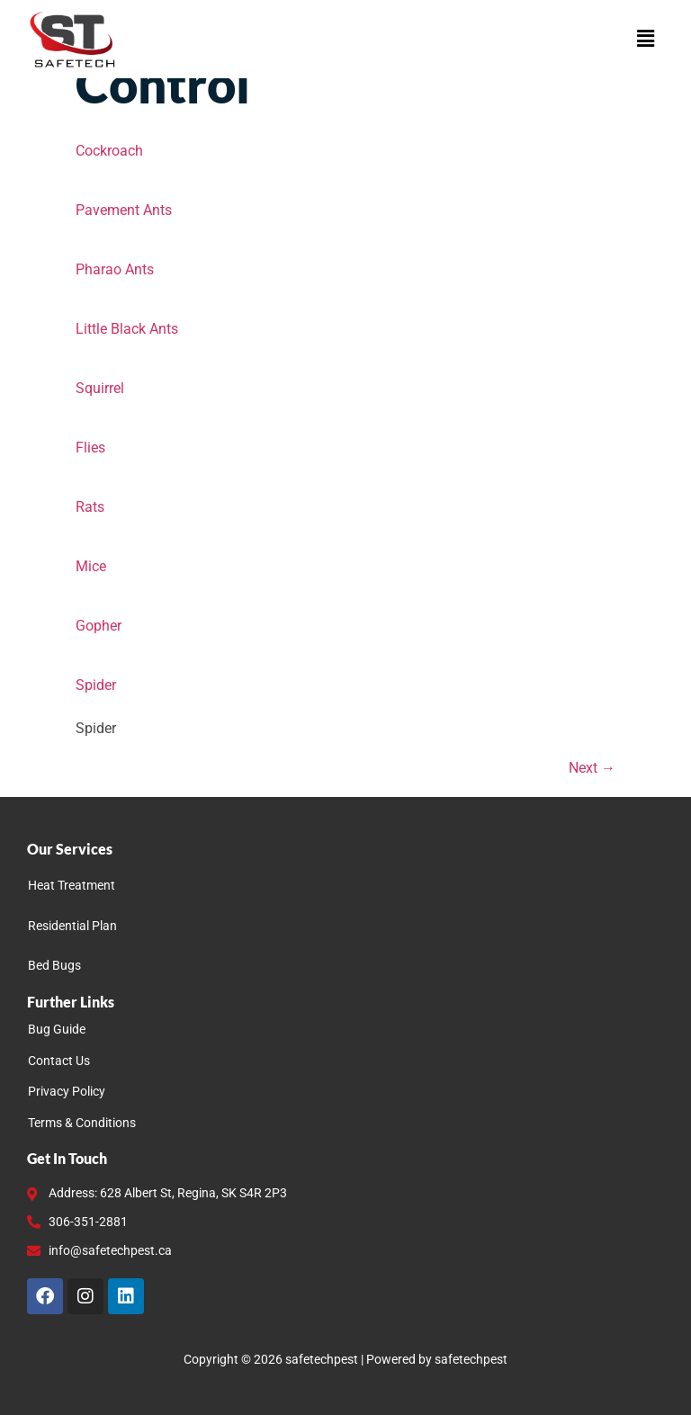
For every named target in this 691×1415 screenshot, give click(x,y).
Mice (91, 566)
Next (592, 767)
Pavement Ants (124, 210)
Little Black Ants (127, 328)
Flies (90, 447)
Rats (90, 506)
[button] (645, 39)
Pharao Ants (115, 269)
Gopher (98, 625)
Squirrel (100, 388)
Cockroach (109, 150)
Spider (96, 685)
